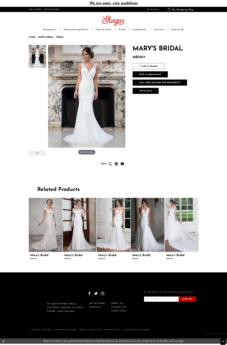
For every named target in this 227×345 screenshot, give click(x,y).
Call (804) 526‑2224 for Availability (159, 83)
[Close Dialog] (3, 342)
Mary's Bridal (46, 37)
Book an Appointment (150, 74)
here (181, 341)
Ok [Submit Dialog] (223, 342)
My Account (153, 9)
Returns (47, 330)
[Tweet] (110, 164)
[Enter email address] (161, 299)
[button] (180, 9)
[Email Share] (122, 164)
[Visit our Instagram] (103, 293)
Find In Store (145, 91)
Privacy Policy (112, 330)
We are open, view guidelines (113, 3)
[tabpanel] (37, 57)
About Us (117, 303)
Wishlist (95, 307)
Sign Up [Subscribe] (187, 299)
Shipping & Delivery (65, 330)
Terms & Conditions (90, 330)
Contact (35, 330)
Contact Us (118, 307)
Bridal (60, 37)
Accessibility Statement (136, 330)
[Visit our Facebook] (89, 293)
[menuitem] (152, 9)
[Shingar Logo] (41, 295)
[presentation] (45, 225)
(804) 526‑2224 (51, 9)
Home (32, 37)
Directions (118, 311)
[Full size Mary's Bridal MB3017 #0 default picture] (86, 100)
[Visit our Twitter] (96, 293)
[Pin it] (116, 164)
